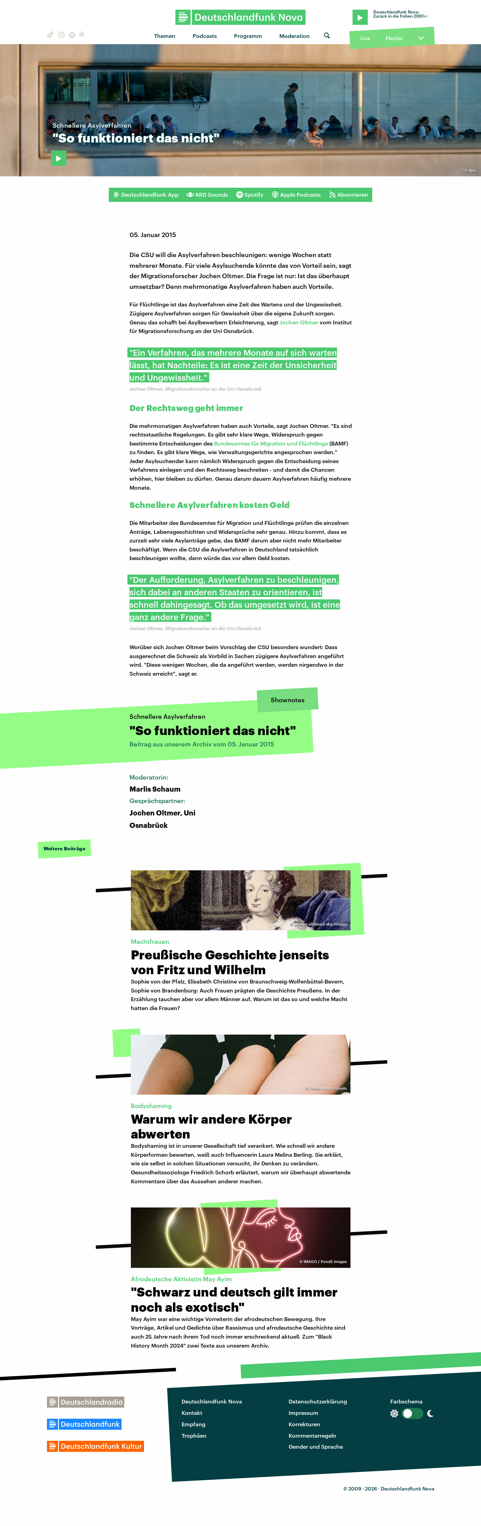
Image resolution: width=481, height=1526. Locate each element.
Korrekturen (304, 1424)
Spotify (249, 194)
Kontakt (192, 1412)
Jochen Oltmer (299, 322)
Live (365, 38)
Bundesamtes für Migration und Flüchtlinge (271, 443)
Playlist (394, 38)
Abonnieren (348, 194)
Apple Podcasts (296, 194)
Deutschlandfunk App (146, 194)
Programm (248, 35)
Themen (164, 35)
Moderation (294, 35)
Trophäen (194, 1435)
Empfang (193, 1424)
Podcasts (205, 35)
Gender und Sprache (316, 1446)
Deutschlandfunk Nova (212, 1401)
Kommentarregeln (312, 1435)
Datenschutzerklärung (318, 1401)
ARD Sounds (207, 194)
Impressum (303, 1412)
